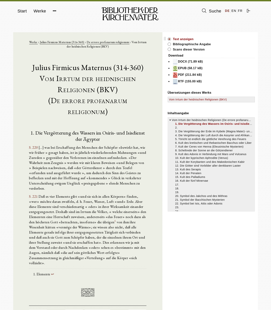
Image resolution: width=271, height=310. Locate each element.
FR (240, 10)
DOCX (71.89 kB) (222, 62)
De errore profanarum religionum (115, 44)
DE (227, 10)
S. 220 (35, 131)
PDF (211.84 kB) (221, 75)
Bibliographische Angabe (226, 44)
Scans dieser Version (223, 49)
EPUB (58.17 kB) (222, 68)
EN (233, 10)
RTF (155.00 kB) (221, 81)
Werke (39, 11)
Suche (211, 10)
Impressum (207, 297)
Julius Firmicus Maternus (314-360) (69, 44)
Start (22, 11)
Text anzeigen (217, 39)
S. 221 (35, 171)
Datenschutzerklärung (213, 301)
